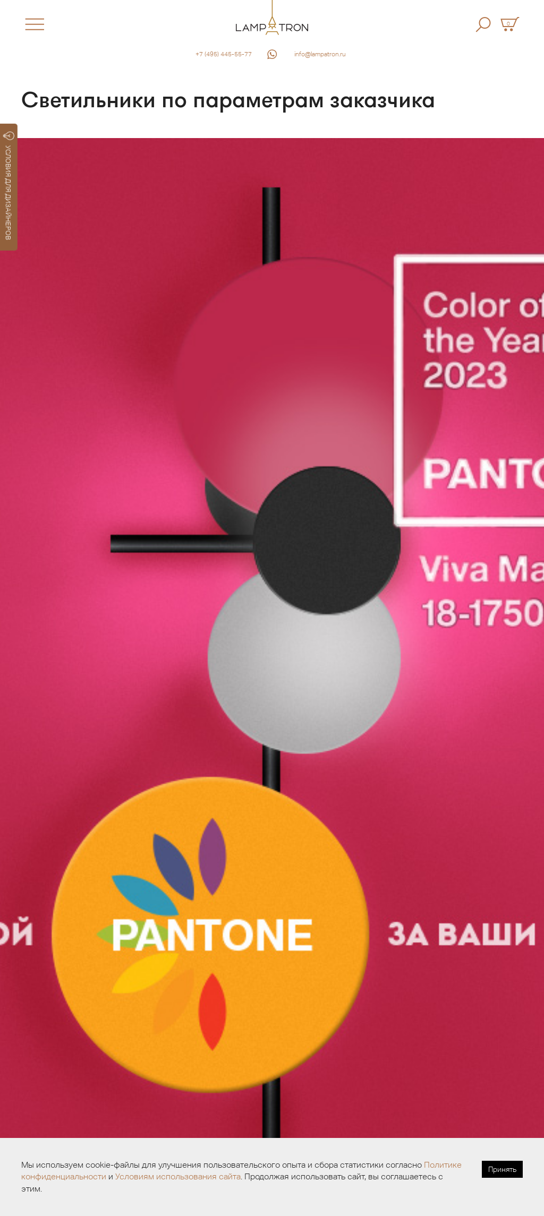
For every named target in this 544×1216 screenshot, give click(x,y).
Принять (502, 1169)
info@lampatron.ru (320, 54)
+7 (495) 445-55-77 (224, 54)
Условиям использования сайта (178, 1176)
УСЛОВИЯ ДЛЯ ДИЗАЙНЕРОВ (8, 186)
